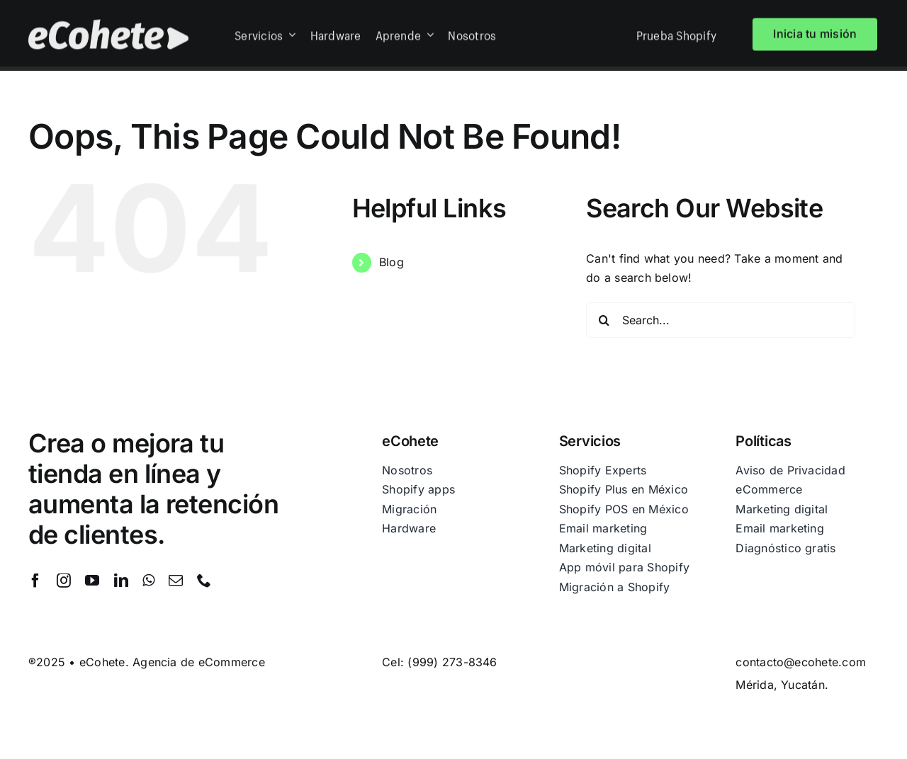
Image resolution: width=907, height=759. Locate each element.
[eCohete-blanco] (108, 23)
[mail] (176, 580)
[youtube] (92, 580)
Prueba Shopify (676, 32)
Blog (391, 262)
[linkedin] (121, 580)
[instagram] (64, 580)
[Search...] (720, 320)
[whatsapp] (148, 580)
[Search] (603, 320)
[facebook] (35, 580)
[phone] (204, 580)
